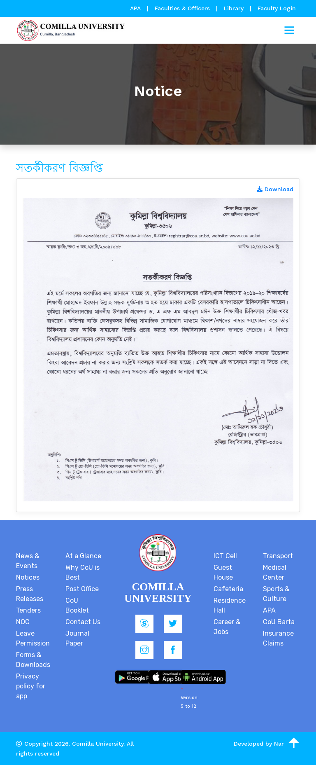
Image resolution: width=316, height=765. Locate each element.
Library (235, 8)
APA (136, 8)
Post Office (82, 589)
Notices (28, 577)
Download (275, 189)
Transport (278, 556)
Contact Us (82, 622)
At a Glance (83, 556)
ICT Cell (225, 556)
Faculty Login (277, 8)
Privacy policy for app (30, 686)
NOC (23, 622)
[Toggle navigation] (289, 30)
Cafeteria (228, 589)
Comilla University (97, 743)
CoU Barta (279, 622)
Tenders (28, 610)
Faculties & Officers (182, 8)
